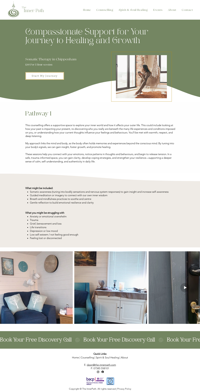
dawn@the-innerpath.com (101, 364)
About (124, 357)
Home (75, 357)
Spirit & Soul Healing (107, 357)
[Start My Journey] (44, 76)
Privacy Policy (124, 388)
